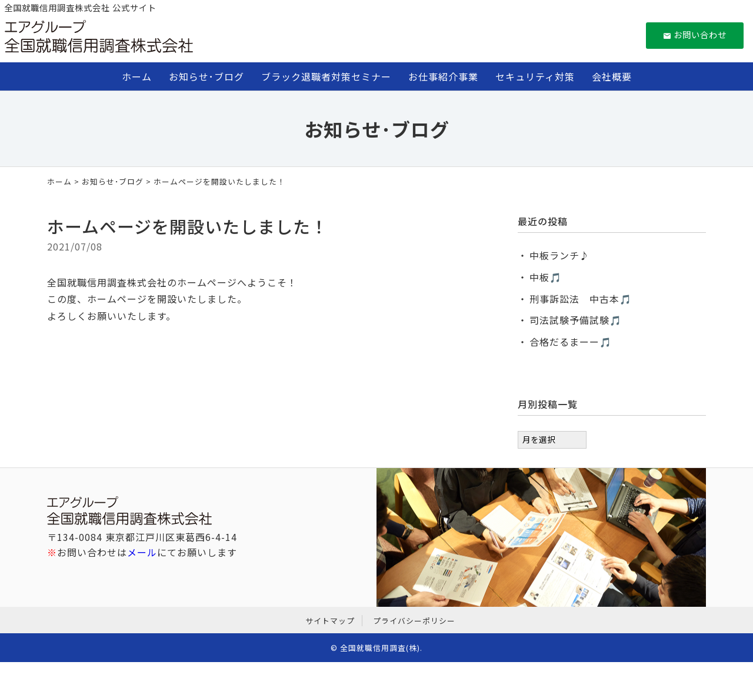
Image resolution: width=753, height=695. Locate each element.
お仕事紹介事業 (443, 76)
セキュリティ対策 (535, 76)
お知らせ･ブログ (206, 76)
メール (142, 552)
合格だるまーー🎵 (570, 342)
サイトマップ (330, 620)
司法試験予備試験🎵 (575, 320)
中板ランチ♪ (559, 255)
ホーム (137, 76)
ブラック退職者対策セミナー (326, 76)
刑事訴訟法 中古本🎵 (580, 299)
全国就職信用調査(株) (380, 647)
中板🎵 (545, 277)
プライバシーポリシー (414, 620)
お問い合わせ (695, 34)
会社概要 (612, 76)
